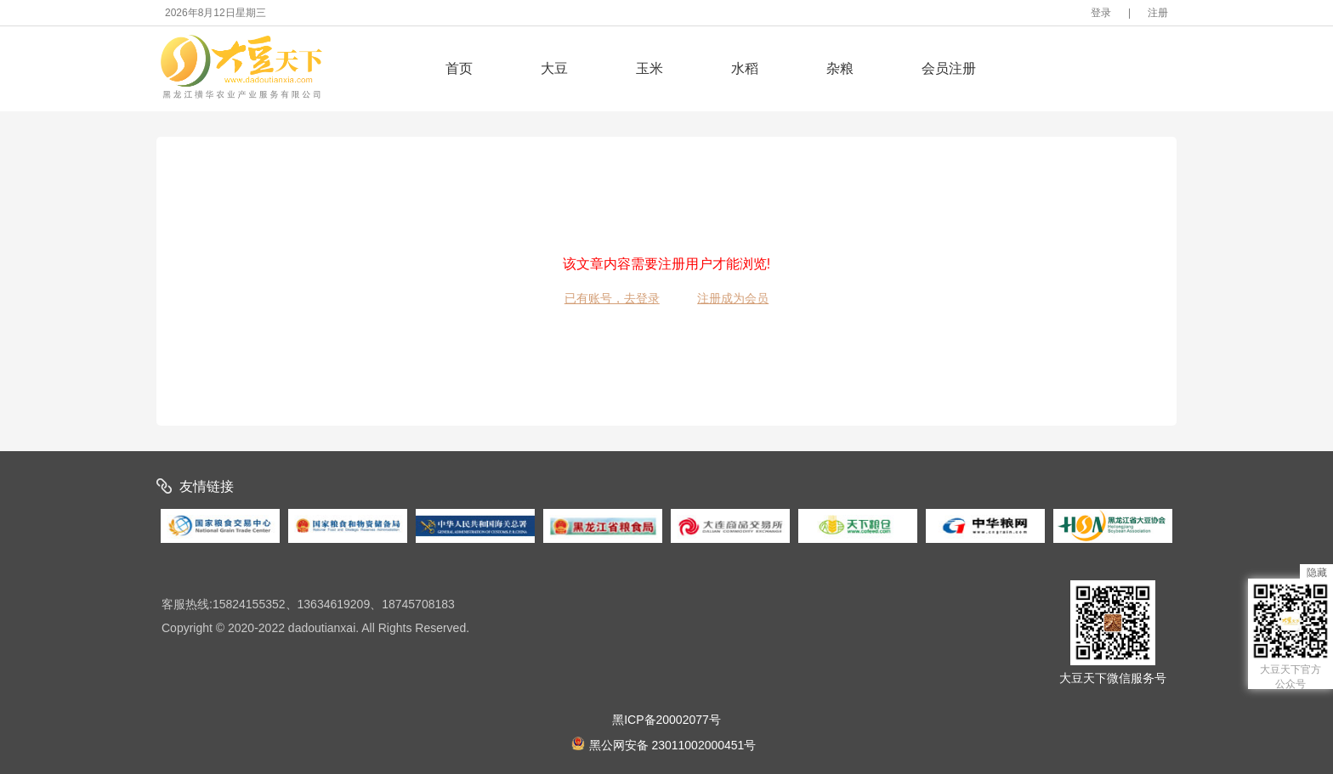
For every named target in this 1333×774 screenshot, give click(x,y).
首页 (459, 68)
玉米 (649, 68)
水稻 (744, 68)
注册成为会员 (733, 298)
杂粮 (840, 68)
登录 (1101, 13)
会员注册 (949, 68)
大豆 (554, 68)
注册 (1158, 13)
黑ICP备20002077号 (666, 719)
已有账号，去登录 (612, 298)
